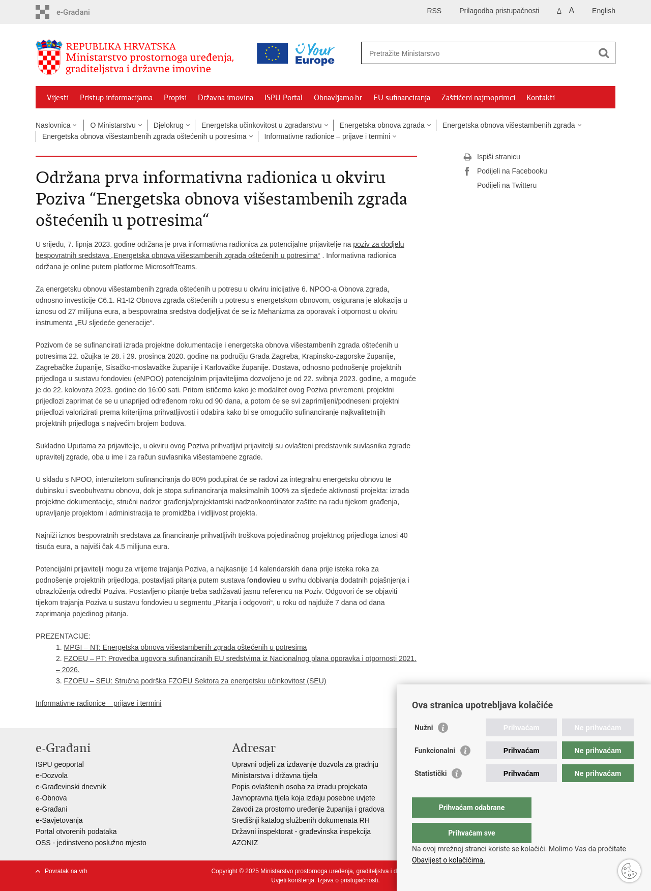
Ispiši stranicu (491, 157)
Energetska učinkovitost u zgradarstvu (261, 125)
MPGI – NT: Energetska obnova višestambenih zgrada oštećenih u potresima (185, 647)
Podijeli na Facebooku (505, 171)
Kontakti (540, 97)
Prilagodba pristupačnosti (499, 11)
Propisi (175, 97)
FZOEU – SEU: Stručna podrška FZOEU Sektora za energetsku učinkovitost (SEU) (195, 681)
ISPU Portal (283, 97)
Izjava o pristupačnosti (348, 880)
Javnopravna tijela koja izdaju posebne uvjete (303, 798)
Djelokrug (169, 125)
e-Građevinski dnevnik (71, 787)
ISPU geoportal (60, 764)
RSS (434, 11)
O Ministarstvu (112, 125)
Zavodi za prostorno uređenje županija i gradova (308, 809)
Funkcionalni (435, 771)
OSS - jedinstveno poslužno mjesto (91, 843)
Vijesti (58, 97)
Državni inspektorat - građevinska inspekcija (301, 831)
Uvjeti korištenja (292, 880)
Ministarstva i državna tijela (274, 775)
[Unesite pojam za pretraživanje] (444, 53)
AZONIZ (245, 843)
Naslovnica (53, 125)
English (603, 11)
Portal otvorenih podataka (76, 831)
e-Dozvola (52, 775)
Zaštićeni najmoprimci (478, 97)
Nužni (424, 748)
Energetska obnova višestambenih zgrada (508, 125)
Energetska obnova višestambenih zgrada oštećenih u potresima (144, 136)
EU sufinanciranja (401, 97)
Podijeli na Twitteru (500, 185)
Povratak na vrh (66, 871)
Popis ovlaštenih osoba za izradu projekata (299, 787)
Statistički (431, 794)
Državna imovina (225, 97)
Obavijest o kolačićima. (448, 860)
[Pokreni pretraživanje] (603, 53)
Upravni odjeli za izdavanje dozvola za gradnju (305, 764)
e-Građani (51, 809)
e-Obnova (51, 798)
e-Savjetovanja (59, 820)
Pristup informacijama (116, 97)
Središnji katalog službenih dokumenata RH (301, 820)
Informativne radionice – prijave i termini (327, 136)
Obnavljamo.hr (338, 97)
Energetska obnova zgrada (382, 125)
